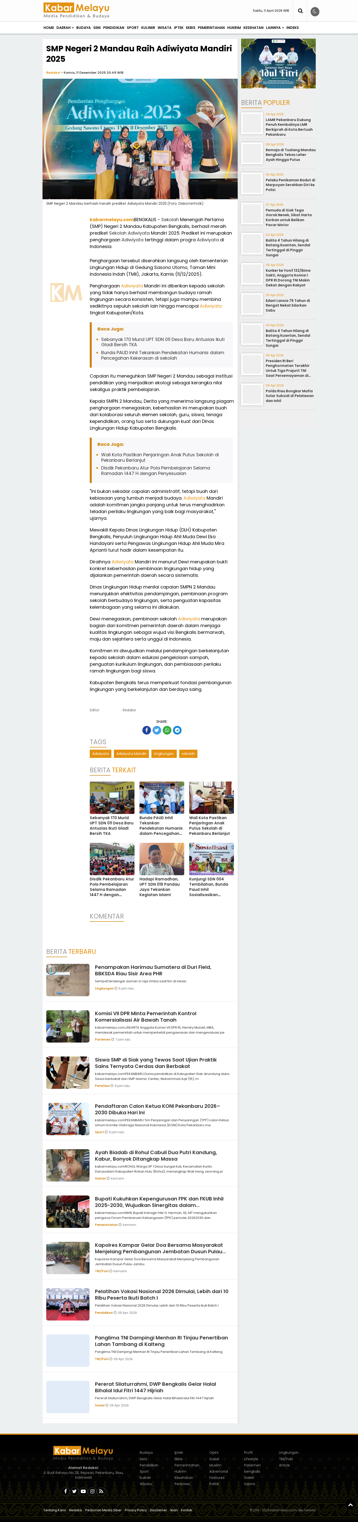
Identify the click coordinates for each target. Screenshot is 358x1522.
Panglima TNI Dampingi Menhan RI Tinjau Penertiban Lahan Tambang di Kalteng (161, 1341)
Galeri (249, 1477)
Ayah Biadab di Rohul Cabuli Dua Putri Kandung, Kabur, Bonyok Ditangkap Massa (156, 1155)
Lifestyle (251, 1458)
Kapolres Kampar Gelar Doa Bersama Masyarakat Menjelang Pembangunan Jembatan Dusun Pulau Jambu (159, 1251)
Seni (97, 27)
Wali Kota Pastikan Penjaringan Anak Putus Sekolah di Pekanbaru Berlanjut (160, 457)
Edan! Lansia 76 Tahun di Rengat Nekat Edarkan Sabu (288, 305)
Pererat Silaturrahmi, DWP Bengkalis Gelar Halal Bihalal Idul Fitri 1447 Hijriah (155, 1387)
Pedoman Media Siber (103, 1510)
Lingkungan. (164, 753)
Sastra (249, 1483)
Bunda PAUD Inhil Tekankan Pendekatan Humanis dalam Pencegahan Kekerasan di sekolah (162, 355)
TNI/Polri (102, 1271)
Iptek (178, 27)
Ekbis (190, 27)
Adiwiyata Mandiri (131, 753)
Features (216, 1477)
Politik (214, 1483)
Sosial (100, 1405)
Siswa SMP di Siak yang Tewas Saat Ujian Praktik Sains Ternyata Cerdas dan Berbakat (156, 1063)
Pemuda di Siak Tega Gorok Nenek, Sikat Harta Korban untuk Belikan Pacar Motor (289, 217)
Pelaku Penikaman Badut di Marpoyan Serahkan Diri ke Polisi (290, 185)
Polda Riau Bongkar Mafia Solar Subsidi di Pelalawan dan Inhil (290, 396)
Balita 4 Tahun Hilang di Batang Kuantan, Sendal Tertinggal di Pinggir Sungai (288, 248)
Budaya (83, 27)
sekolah (188, 753)
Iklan (174, 1510)
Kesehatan (253, 27)
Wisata (165, 27)
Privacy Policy (136, 1510)
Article (284, 1465)
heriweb (310, 1510)
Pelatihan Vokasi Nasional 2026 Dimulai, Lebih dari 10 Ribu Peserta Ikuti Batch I (161, 1294)
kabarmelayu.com (112, 219)
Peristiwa (102, 1086)
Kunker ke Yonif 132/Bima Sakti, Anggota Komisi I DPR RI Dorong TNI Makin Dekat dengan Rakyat (288, 278)
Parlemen (103, 1039)
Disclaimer (158, 1510)
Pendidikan (113, 27)
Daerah (63, 27)
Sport (133, 27)
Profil (248, 1452)
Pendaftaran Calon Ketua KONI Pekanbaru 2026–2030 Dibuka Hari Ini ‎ (157, 1109)
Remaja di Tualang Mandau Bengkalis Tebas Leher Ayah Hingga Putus (291, 154)
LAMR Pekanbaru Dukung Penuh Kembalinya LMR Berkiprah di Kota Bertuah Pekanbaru (289, 127)
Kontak (186, 1510)
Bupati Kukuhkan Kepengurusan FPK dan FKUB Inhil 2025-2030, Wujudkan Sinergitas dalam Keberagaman (159, 1205)
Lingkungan (104, 988)
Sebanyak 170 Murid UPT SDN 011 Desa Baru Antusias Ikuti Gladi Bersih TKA (162, 342)
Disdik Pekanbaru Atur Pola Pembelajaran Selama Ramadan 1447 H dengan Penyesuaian (155, 470)
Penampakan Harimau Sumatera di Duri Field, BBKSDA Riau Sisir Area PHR (153, 970)
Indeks (292, 27)
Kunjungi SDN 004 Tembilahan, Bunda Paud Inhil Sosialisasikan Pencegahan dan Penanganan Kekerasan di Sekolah (210, 894)
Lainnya (273, 27)
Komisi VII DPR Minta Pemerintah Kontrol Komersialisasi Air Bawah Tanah (145, 1016)
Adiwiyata (139, 233)
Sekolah (170, 219)
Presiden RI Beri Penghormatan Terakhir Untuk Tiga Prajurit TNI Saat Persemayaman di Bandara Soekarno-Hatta (289, 370)
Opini (213, 1452)
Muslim (215, 1465)
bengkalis (252, 1471)
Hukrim (234, 27)
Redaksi (53, 72)
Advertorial (218, 1471)
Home (49, 27)
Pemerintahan (211, 27)
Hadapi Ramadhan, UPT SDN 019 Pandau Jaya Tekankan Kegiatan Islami (159, 886)
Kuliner (148, 27)
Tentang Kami (55, 1510)
